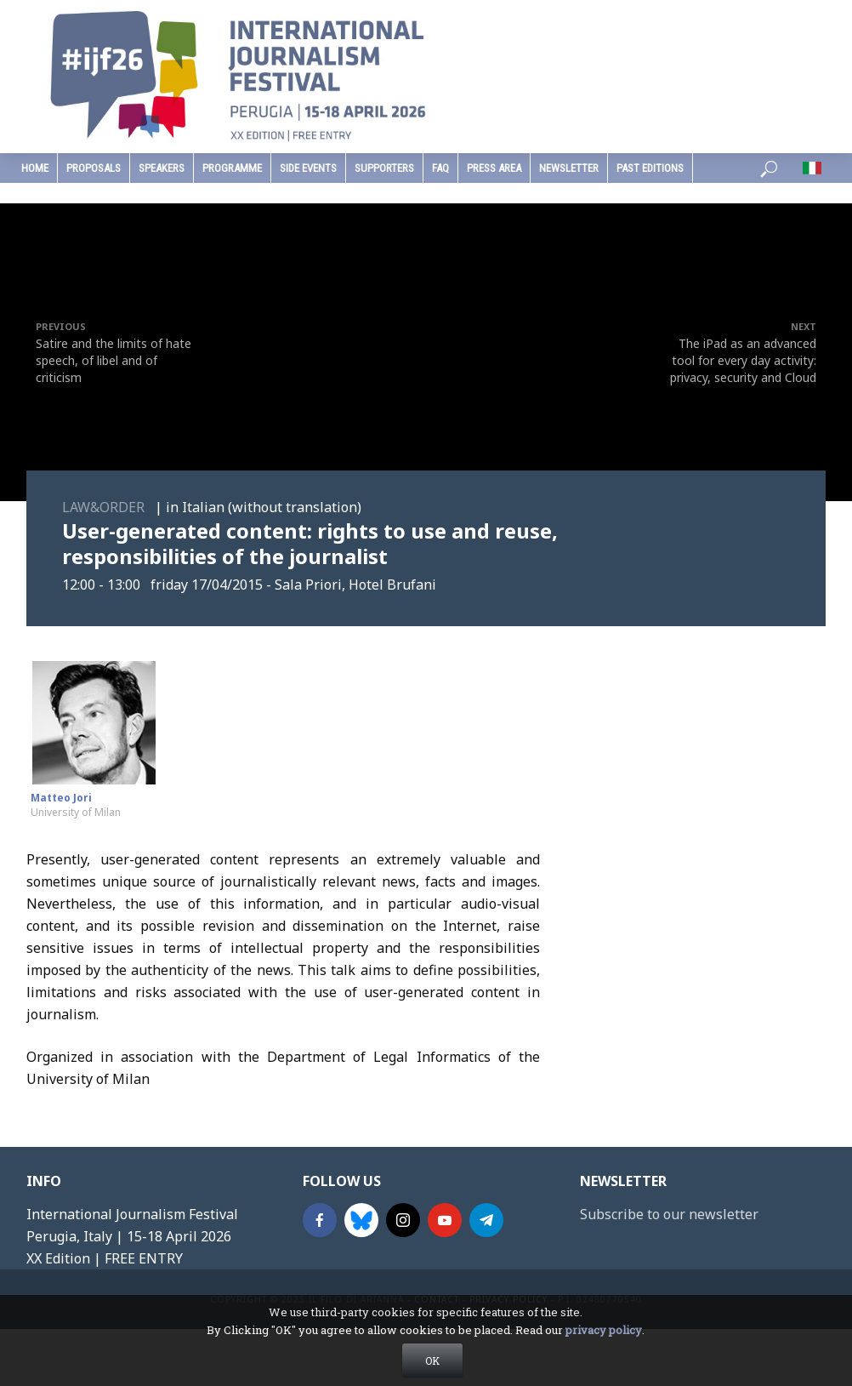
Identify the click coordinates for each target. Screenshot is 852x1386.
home (34, 168)
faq (440, 168)
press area (494, 168)
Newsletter (569, 168)
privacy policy (603, 1330)
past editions (650, 168)
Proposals (93, 168)
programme (232, 168)
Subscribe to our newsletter (669, 1214)
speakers (162, 168)
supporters (384, 168)
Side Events (308, 168)
